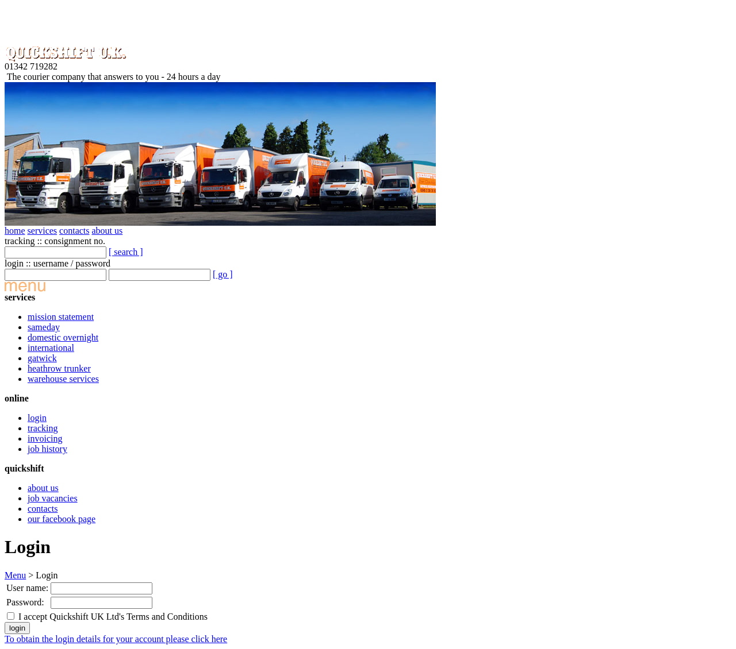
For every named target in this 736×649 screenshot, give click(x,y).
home (15, 230)
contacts (74, 230)
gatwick (42, 358)
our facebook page (61, 519)
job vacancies (53, 498)
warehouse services (63, 379)
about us (107, 230)
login (37, 418)
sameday (44, 327)
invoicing (45, 438)
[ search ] (126, 252)
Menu (15, 575)
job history (47, 449)
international (51, 348)
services (42, 230)
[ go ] (223, 274)
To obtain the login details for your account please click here (116, 639)
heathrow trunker (59, 368)
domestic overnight (63, 337)
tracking (42, 428)
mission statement (61, 317)
